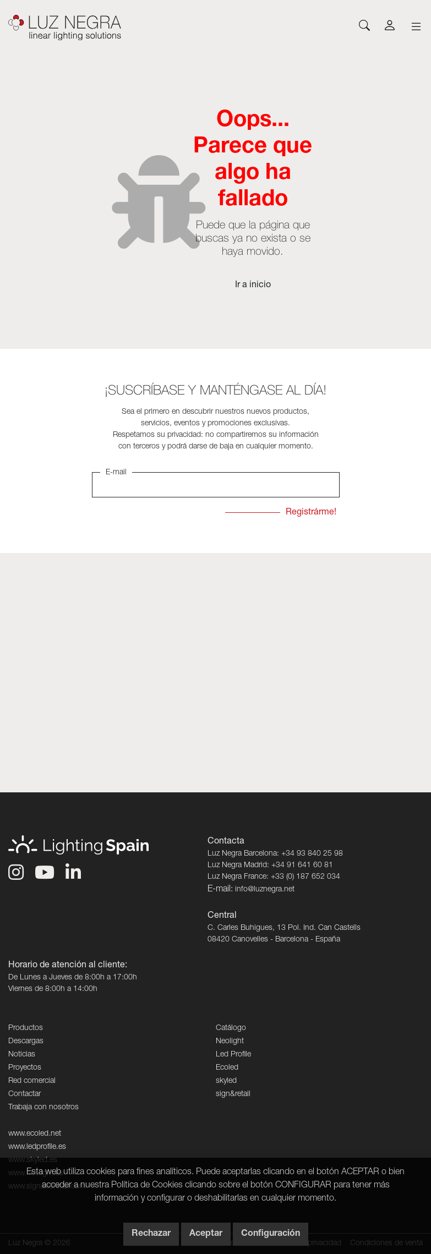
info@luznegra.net (264, 890)
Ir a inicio (253, 285)
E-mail (116, 473)
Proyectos (24, 1068)
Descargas (25, 1041)
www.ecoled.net (34, 1134)
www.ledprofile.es (37, 1147)
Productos (25, 1028)
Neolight (230, 1041)
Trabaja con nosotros (43, 1107)
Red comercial (32, 1081)
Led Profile (233, 1055)
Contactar (24, 1094)
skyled (226, 1081)
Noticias (21, 1055)
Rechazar (151, 1234)
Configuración (270, 1234)
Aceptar (205, 1234)
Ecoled (227, 1068)
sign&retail (233, 1094)
